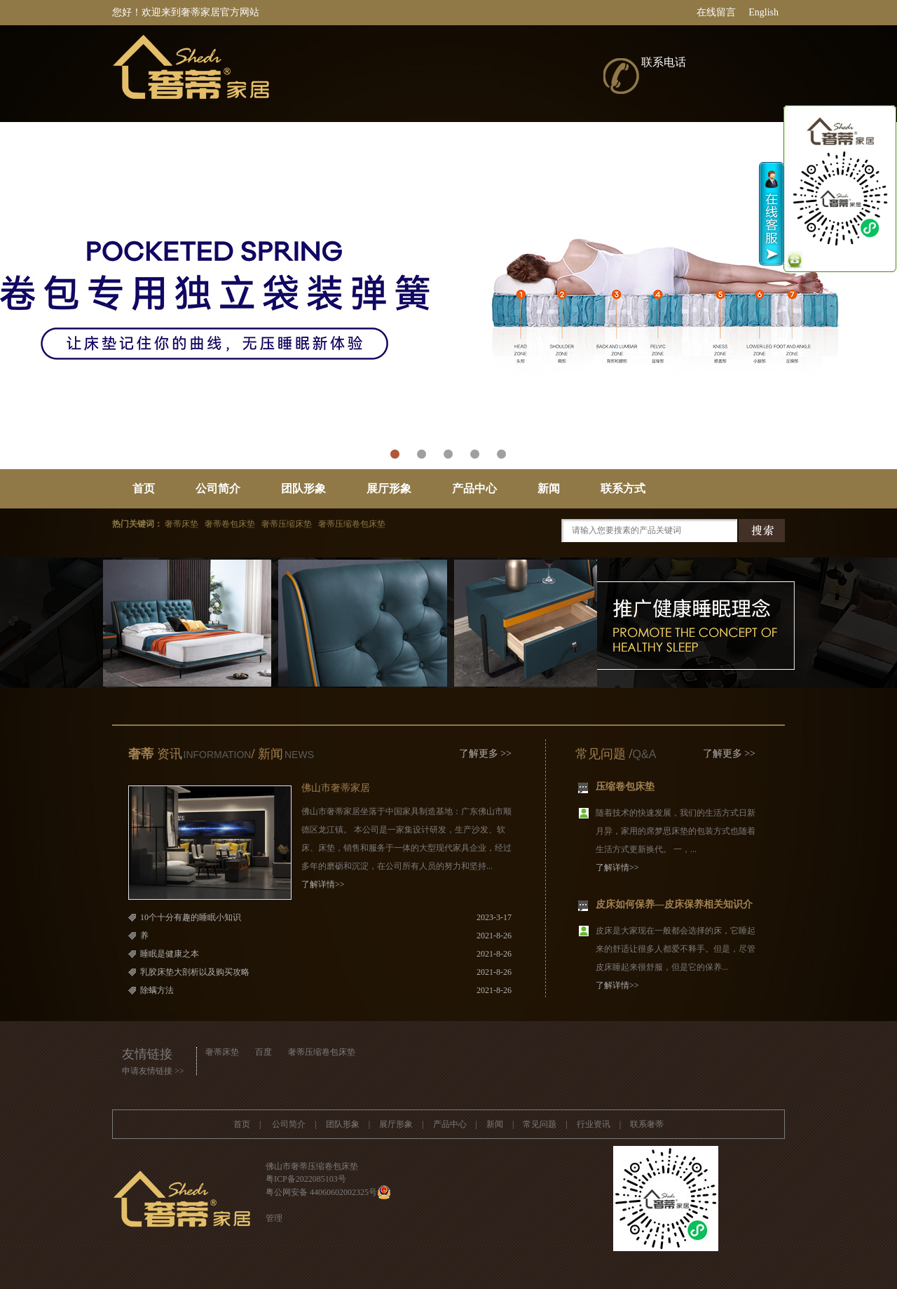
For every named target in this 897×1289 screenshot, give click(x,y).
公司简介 (218, 488)
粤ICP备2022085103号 (306, 1179)
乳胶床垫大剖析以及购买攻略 (194, 972)
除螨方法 (157, 990)
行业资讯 (593, 1124)
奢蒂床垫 (222, 1052)
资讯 (167, 754)
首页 (143, 488)
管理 (274, 1218)
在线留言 (716, 12)
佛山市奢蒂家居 (335, 788)
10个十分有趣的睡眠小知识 (190, 917)
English (763, 12)
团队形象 (303, 488)
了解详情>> (323, 884)
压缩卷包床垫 (625, 788)
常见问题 (600, 754)
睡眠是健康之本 (169, 954)
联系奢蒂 (647, 1124)
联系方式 (623, 488)
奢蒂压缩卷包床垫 (321, 1052)
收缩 (772, 213)
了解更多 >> (485, 753)
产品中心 (474, 488)
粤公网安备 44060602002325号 (321, 1192)
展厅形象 (389, 488)
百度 (263, 1052)
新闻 (548, 488)
